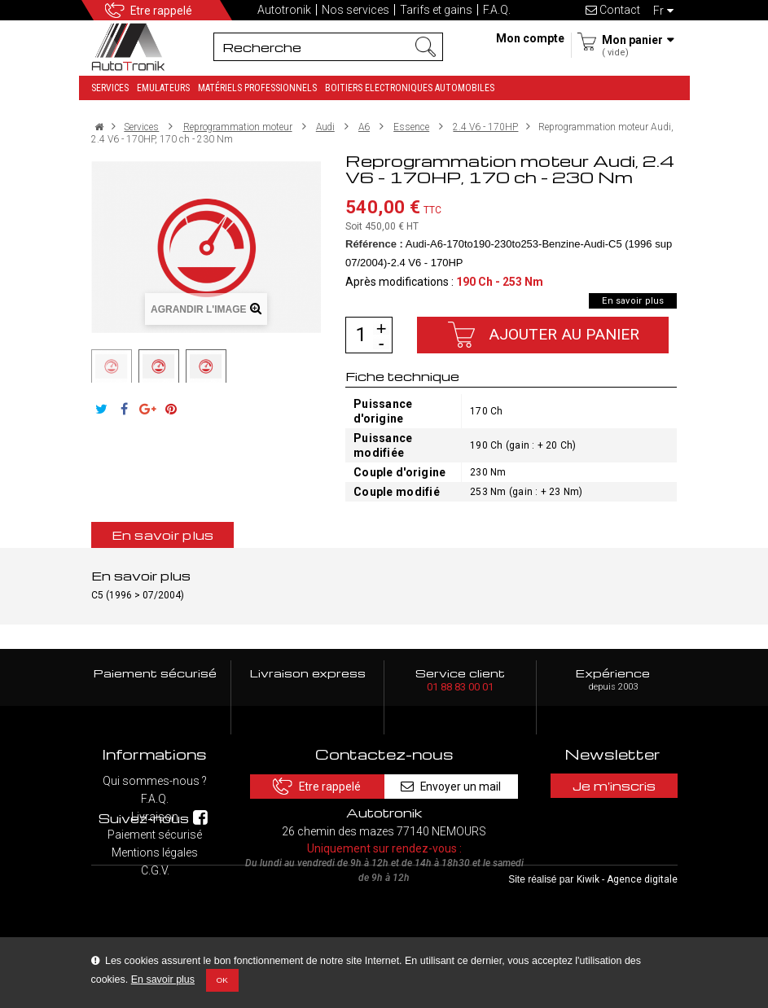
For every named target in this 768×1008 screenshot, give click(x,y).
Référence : (374, 244)
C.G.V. (155, 870)
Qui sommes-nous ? (155, 780)
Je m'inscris (613, 786)
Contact (613, 9)
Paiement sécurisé (155, 834)
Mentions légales (155, 852)
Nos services (355, 9)
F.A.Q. (497, 9)
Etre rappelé (161, 10)
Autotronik (284, 9)
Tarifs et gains (436, 9)
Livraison (154, 816)
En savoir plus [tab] (163, 535)
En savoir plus (163, 979)
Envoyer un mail (453, 785)
